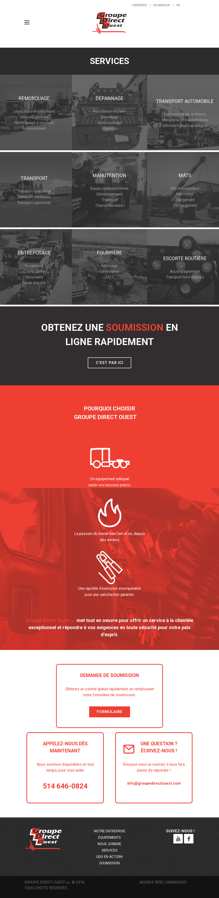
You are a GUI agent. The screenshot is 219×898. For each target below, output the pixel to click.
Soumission (161, 5)
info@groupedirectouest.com (154, 783)
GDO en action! (109, 857)
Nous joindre (109, 844)
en (178, 5)
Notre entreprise (109, 831)
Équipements (109, 837)
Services (110, 850)
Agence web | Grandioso (163, 882)
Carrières (139, 5)
